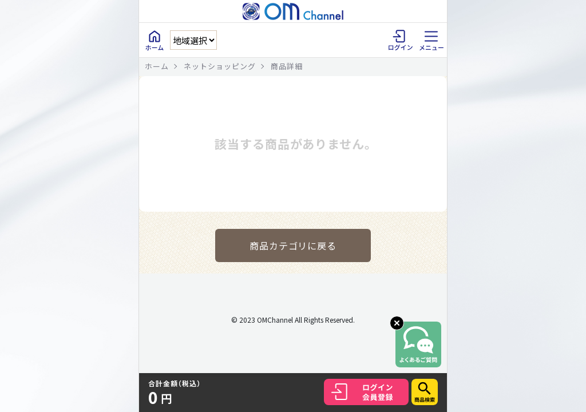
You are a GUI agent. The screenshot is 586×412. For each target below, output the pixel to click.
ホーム (157, 66)
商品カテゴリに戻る (293, 245)
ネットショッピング (220, 66)
